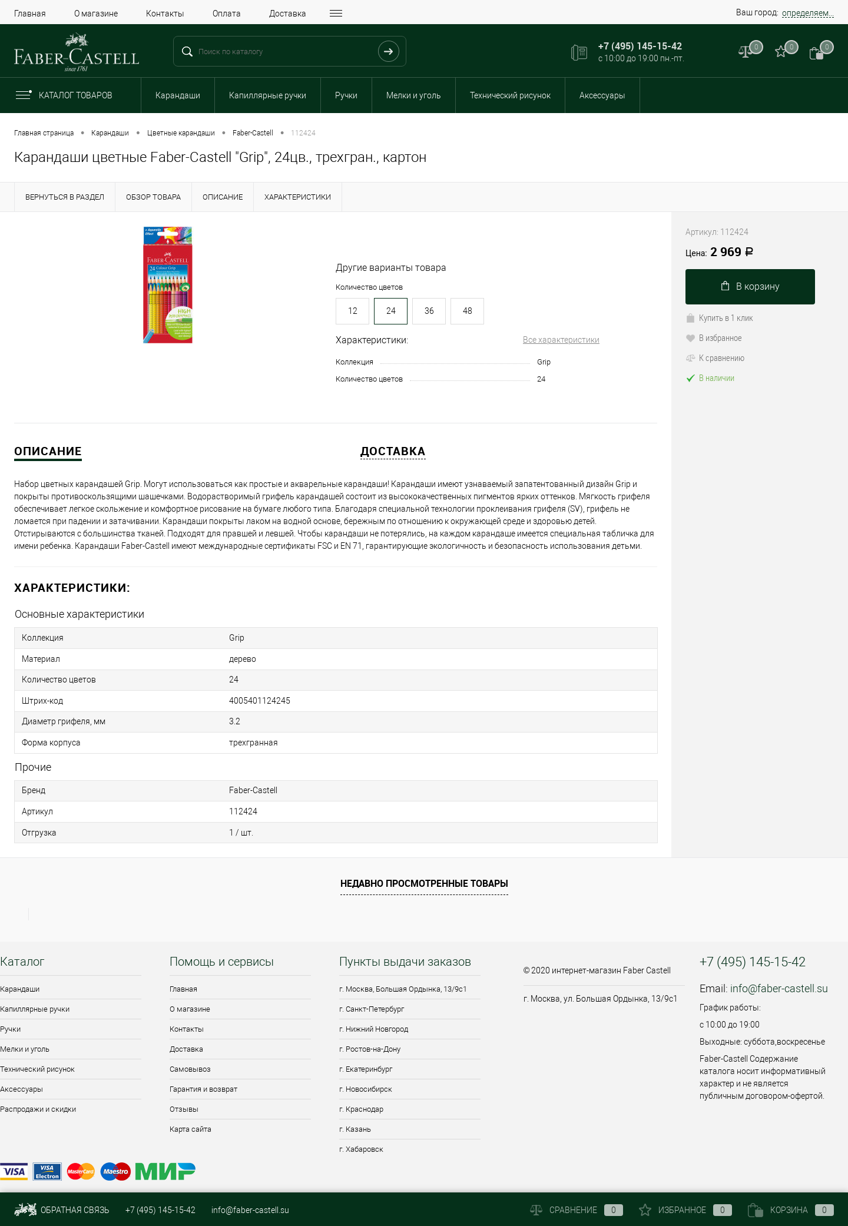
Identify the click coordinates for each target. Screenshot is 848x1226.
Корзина (791, 1210)
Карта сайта (190, 1120)
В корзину (750, 286)
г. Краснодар (361, 1100)
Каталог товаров (74, 95)
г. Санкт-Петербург (371, 1000)
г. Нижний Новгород (373, 1020)
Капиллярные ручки (267, 95)
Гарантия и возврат (203, 1080)
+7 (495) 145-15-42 (160, 1210)
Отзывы (184, 1100)
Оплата (227, 13)
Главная (30, 13)
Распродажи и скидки (38, 1100)
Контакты (165, 13)
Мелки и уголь (413, 95)
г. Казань (355, 1120)
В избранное (713, 337)
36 (429, 311)
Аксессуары (602, 95)
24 (391, 311)
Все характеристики (561, 339)
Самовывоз (190, 1060)
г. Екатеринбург (365, 1060)
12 (352, 311)
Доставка (287, 13)
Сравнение (576, 1210)
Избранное (685, 1210)
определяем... (808, 13)
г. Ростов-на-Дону (369, 1040)
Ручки (346, 95)
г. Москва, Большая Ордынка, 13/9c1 (403, 980)
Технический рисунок (510, 95)
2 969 (719, 253)
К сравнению (714, 357)
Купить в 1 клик (719, 317)
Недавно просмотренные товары (424, 875)
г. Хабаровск (361, 1140)
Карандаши (177, 95)
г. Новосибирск (365, 1080)
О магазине (96, 13)
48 (467, 311)
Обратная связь (62, 1210)
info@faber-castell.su (779, 980)
